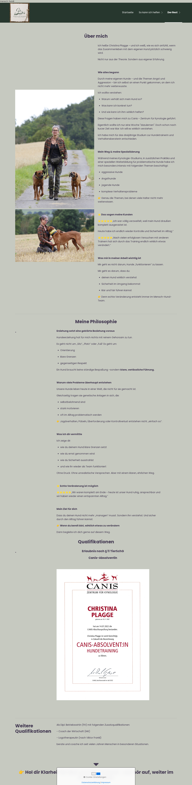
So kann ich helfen (149, 12)
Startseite (127, 12)
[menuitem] (127, 13)
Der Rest (173, 12)
